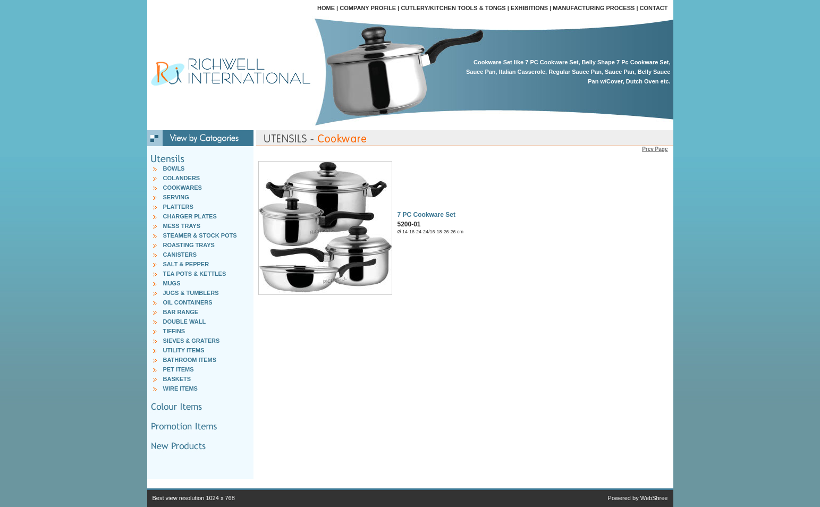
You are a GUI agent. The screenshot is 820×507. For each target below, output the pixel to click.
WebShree (654, 498)
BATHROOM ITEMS (190, 360)
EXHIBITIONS (529, 8)
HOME (326, 8)
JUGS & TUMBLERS (191, 293)
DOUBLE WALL (184, 321)
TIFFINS (174, 331)
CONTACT (654, 8)
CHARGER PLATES (190, 216)
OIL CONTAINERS (188, 302)
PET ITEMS (178, 369)
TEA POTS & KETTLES (194, 274)
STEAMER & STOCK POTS (200, 235)
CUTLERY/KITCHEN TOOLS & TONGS (453, 8)
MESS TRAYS (182, 226)
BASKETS (177, 379)
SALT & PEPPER (186, 264)
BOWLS (174, 168)
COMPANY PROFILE (368, 8)
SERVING (176, 197)
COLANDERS (181, 178)
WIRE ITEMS (180, 388)
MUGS (172, 283)
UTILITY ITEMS (184, 350)
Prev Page (654, 149)
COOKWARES (182, 187)
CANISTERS (180, 254)
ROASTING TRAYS (189, 245)
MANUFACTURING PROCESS (594, 8)
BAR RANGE (181, 312)
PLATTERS (178, 207)
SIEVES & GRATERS (191, 340)
